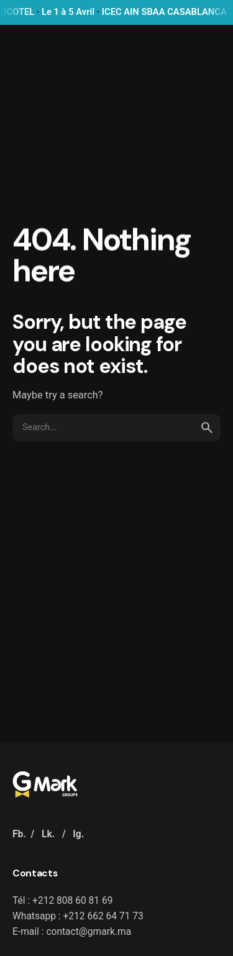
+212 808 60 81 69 (72, 900)
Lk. (48, 834)
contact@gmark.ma (88, 931)
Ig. (78, 834)
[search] (207, 427)
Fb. (19, 834)
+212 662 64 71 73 (103, 916)
